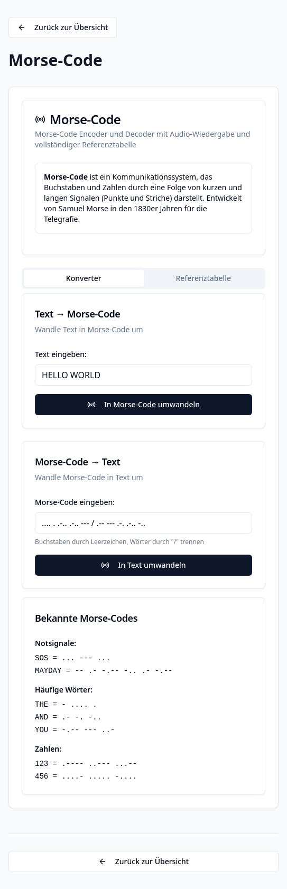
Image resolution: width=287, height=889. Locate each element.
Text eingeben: (61, 354)
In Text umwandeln (143, 565)
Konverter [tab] (83, 278)
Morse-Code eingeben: (75, 502)
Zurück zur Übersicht (62, 27)
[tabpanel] (143, 544)
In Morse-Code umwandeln (143, 404)
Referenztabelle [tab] (203, 278)
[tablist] (143, 278)
